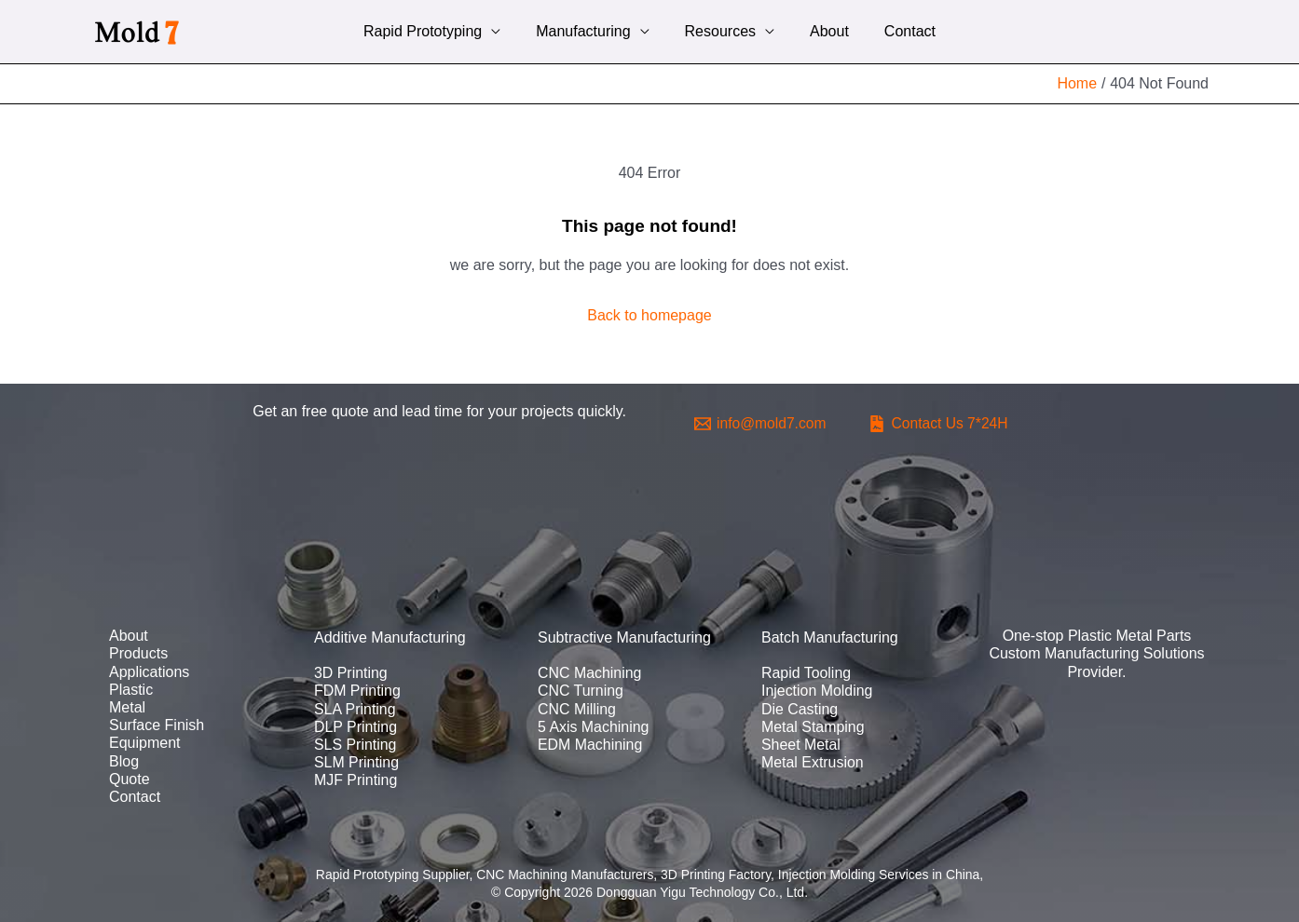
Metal (127, 707)
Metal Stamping (813, 727)
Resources (720, 31)
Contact (898, 31)
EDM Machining (590, 745)
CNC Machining (590, 673)
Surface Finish (156, 725)
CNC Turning (580, 690)
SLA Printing (355, 709)
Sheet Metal (801, 745)
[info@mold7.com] (761, 423)
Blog (124, 761)
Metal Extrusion (812, 762)
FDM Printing (357, 690)
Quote (129, 779)
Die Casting (800, 709)
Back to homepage (649, 315)
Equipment (145, 743)
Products (138, 653)
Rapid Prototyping (434, 31)
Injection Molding (817, 690)
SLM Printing (357, 762)
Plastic (131, 690)
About (823, 31)
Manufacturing (588, 31)
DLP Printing (356, 727)
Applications (149, 672)
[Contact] (942, 423)
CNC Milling (577, 709)
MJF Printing (356, 780)
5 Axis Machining (594, 727)
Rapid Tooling (806, 673)
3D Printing (351, 673)
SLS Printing (355, 745)
